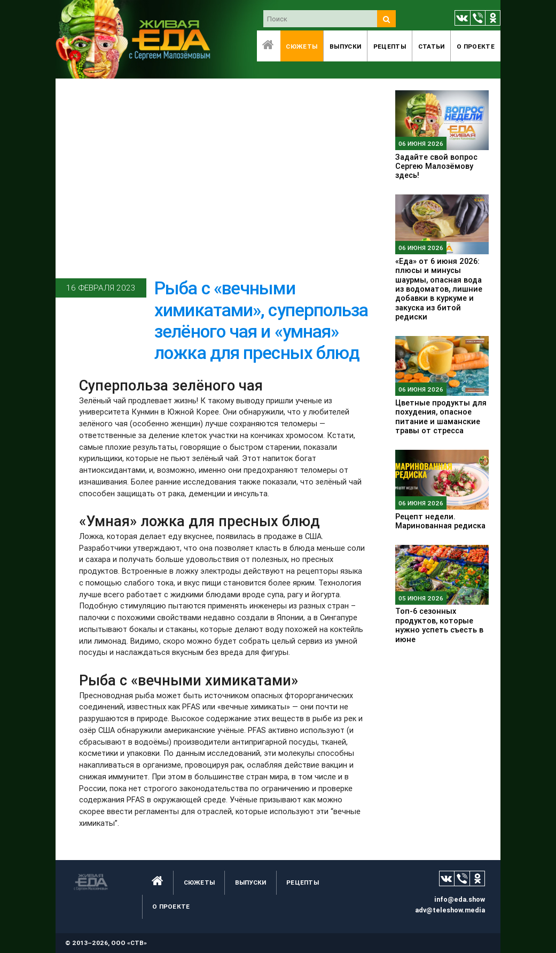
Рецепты (389, 46)
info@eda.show (459, 899)
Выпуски (345, 46)
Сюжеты (301, 46)
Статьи (431, 46)
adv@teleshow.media (450, 910)
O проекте (476, 46)
